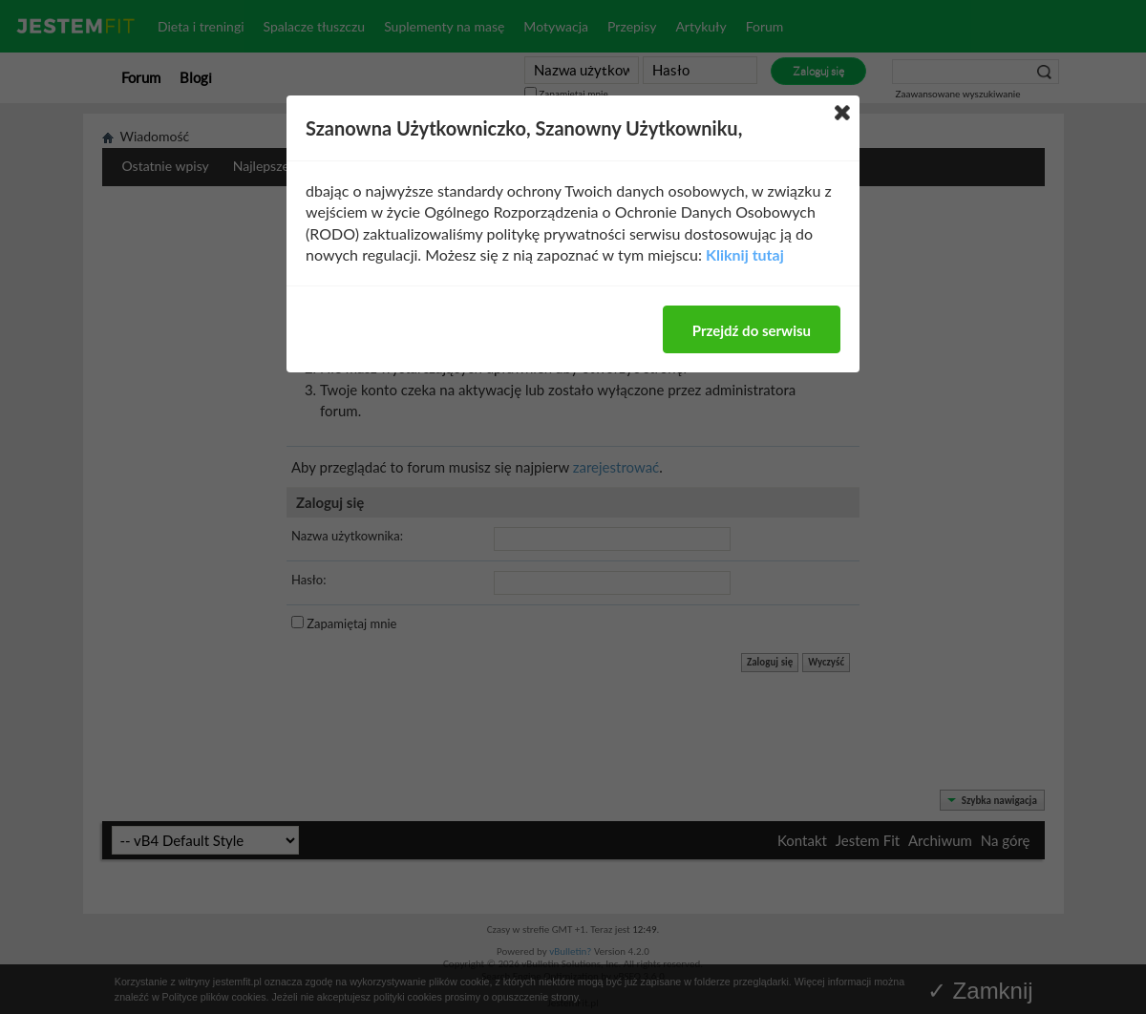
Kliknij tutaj (745, 254)
